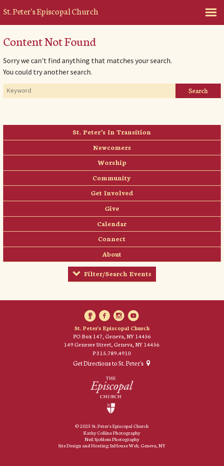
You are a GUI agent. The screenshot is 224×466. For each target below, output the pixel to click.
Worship (112, 162)
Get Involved (112, 192)
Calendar (112, 223)
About (112, 253)
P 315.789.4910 (112, 353)
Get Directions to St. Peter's (108, 363)
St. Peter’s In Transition (112, 131)
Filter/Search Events (117, 273)
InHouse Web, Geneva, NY (138, 445)
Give (112, 208)
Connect (112, 238)
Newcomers (112, 147)
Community (112, 177)
